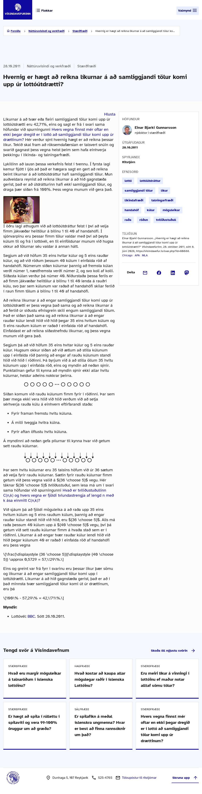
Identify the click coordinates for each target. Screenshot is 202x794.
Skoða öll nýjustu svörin (173, 650)
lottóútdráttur (150, 181)
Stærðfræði (80, 31)
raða (128, 220)
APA (137, 255)
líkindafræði (134, 200)
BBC (31, 616)
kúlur (151, 210)
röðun (143, 220)
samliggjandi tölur (139, 191)
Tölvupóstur (139, 778)
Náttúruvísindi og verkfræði (46, 31)
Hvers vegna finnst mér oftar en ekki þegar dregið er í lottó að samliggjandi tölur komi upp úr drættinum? (58, 134)
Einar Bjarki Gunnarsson (155, 127)
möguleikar (171, 210)
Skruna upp (185, 777)
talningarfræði (162, 200)
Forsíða (15, 31)
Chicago (127, 255)
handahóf (132, 210)
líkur (164, 191)
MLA (145, 255)
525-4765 (105, 778)
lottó (128, 181)
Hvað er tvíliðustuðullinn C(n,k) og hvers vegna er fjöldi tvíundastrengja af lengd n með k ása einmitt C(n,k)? (58, 495)
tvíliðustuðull (166, 220)
